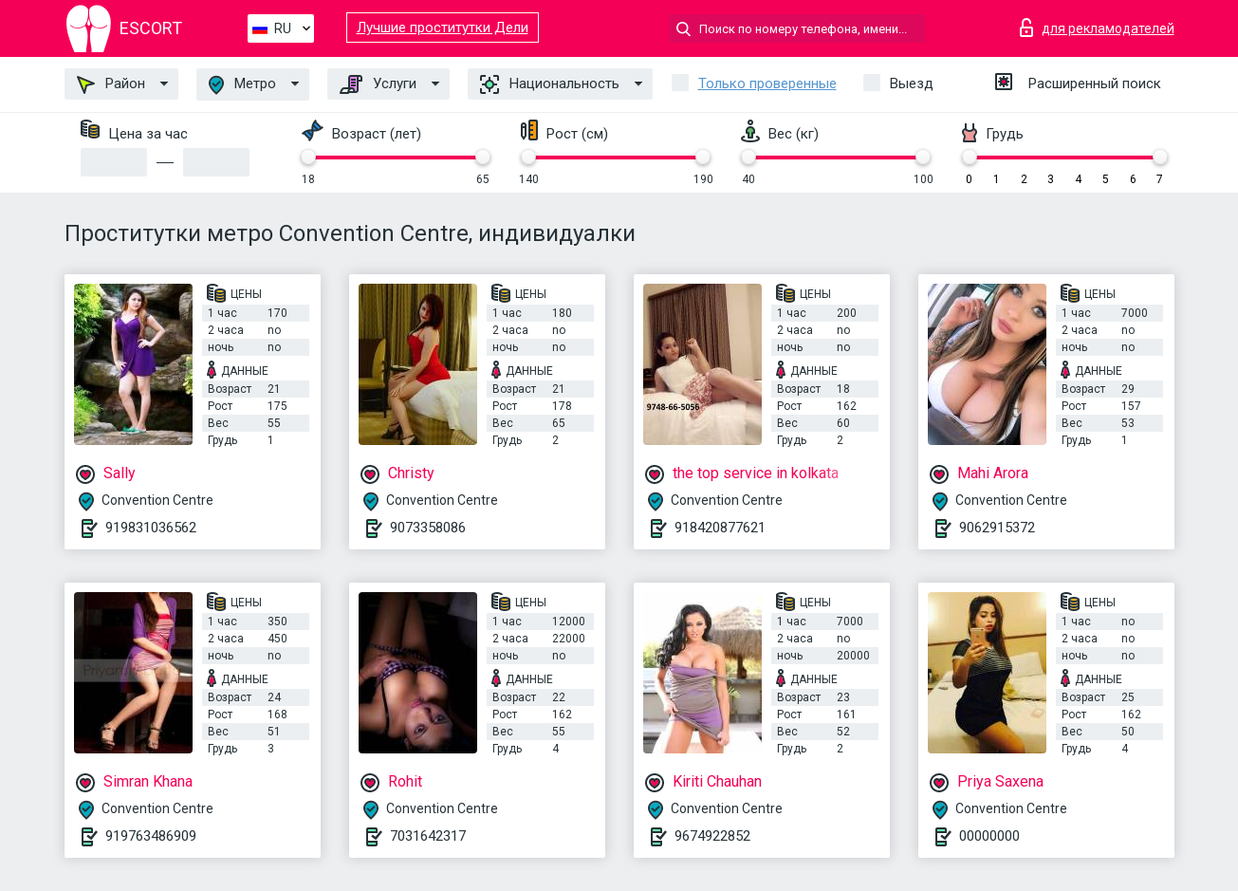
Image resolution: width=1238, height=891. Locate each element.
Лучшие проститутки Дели (442, 27)
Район (111, 84)
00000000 (989, 836)
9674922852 (712, 836)
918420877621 (720, 527)
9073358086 (428, 527)
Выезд (911, 83)
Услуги (378, 84)
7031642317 (428, 836)
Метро (242, 85)
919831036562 (150, 527)
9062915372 (997, 527)
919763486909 (150, 836)
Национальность (549, 84)
